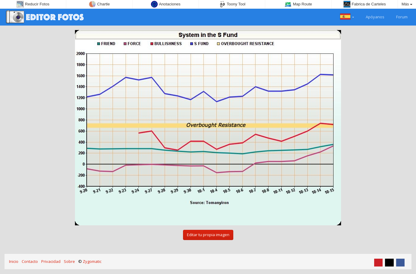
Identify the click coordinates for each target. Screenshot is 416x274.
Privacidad (51, 261)
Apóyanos (371, 16)
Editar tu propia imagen (208, 234)
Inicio (13, 261)
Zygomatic (92, 261)
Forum (398, 16)
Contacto (30, 261)
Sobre (69, 261)
